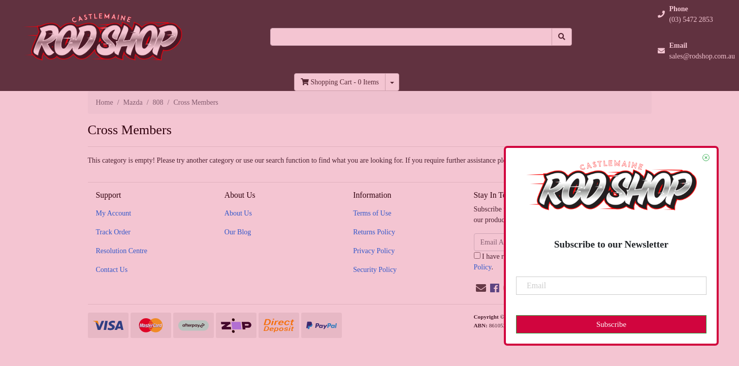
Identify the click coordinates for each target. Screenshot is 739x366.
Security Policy (375, 269)
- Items (340, 82)
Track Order (113, 232)
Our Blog (237, 232)
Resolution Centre (122, 251)
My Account (114, 213)
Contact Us (112, 269)
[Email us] (481, 288)
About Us (238, 213)
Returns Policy (374, 232)
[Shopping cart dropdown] (392, 82)
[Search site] (562, 37)
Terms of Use (372, 213)
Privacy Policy (374, 251)
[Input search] (411, 37)
